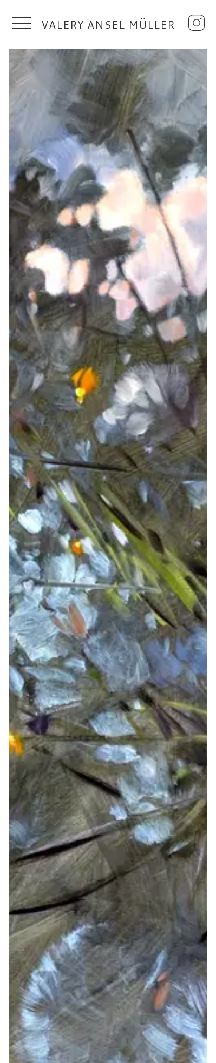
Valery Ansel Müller (108, 24)
